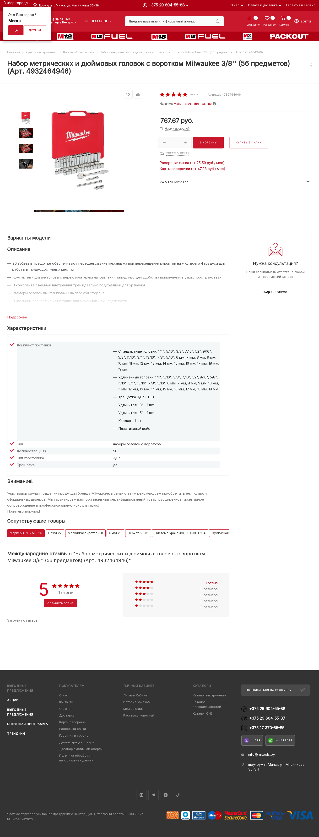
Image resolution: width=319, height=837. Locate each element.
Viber (252, 740)
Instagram (141, 795)
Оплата (64, 709)
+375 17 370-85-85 (266, 728)
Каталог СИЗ (203, 713)
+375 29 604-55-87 (267, 718)
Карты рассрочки (72, 722)
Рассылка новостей (138, 715)
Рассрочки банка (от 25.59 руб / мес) (192, 162)
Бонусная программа (27, 724)
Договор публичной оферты (81, 749)
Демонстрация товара (76, 742)
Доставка (67, 715)
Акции (13, 700)
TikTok (178, 795)
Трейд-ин (16, 733)
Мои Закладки (134, 709)
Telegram (153, 795)
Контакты (66, 702)
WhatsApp (280, 740)
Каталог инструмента (209, 695)
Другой (35, 30)
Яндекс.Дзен (166, 795)
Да (15, 30)
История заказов (136, 702)
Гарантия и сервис (73, 735)
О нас (63, 695)
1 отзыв (211, 583)
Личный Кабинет (136, 695)
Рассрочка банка (72, 729)
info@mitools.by (261, 754)
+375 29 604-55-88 (167, 5)
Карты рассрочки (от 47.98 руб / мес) (192, 168)
